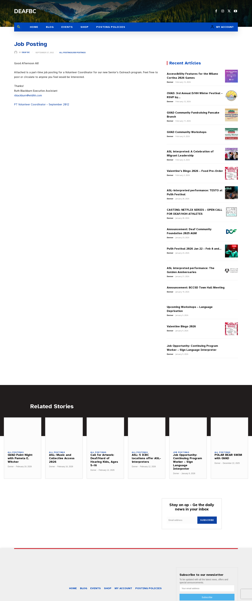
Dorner (170, 82)
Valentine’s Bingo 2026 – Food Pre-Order (195, 171)
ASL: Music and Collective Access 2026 (61, 458)
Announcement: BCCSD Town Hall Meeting (196, 287)
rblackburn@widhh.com (28, 95)
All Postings (65, 52)
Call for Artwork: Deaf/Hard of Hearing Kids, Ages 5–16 (104, 460)
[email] (182, 520)
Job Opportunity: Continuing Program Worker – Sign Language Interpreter (187, 461)
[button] (18, 27)
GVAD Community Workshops (187, 132)
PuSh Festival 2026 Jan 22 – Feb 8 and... (194, 248)
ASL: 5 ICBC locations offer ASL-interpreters (146, 458)
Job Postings (79, 52)
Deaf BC (26, 52)
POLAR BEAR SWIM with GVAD (228, 456)
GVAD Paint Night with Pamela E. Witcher (20, 458)
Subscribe (207, 520)
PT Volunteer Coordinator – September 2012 (41, 104)
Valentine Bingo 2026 (181, 326)
